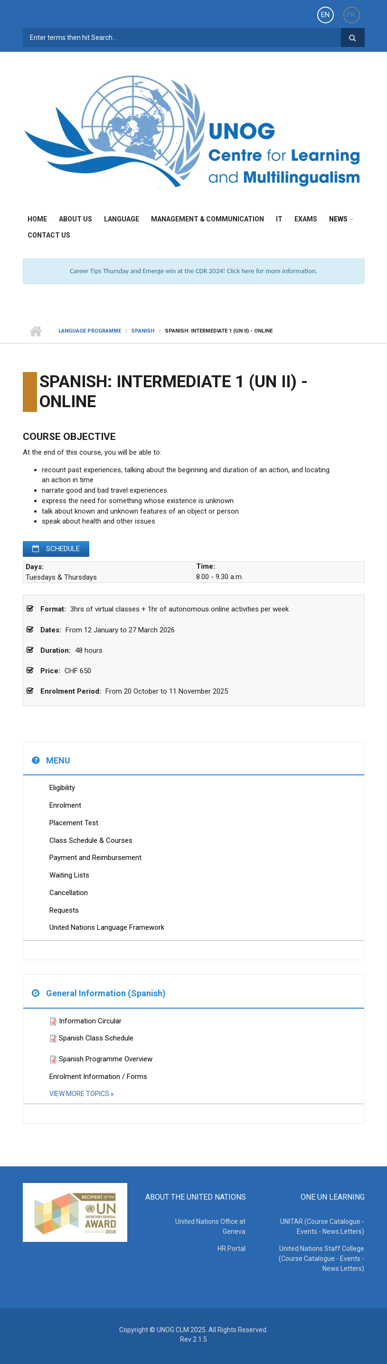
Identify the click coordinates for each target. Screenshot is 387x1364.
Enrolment (65, 805)
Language (121, 219)
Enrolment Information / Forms (98, 1076)
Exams (305, 219)
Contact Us (49, 235)
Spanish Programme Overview (105, 1059)
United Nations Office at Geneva (211, 1226)
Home (37, 219)
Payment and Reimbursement (95, 857)
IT (279, 219)
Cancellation (68, 892)
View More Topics (80, 1093)
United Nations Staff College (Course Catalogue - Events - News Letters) (322, 1258)
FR (351, 14)
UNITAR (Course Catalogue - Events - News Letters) (323, 1226)
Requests (64, 910)
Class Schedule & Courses (90, 840)
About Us (75, 219)
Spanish (142, 331)
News (338, 219)
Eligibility (62, 787)
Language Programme (89, 331)
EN (325, 14)
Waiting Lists (69, 875)
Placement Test (73, 823)
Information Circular (90, 1021)
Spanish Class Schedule (96, 1038)
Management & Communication (207, 219)
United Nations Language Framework (106, 927)
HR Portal (232, 1248)
